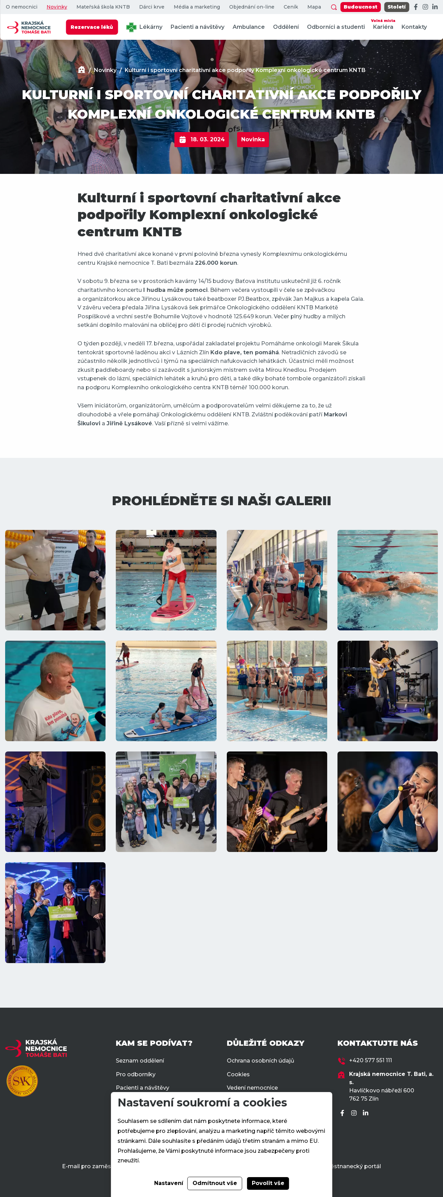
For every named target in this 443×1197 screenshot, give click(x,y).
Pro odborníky (136, 1074)
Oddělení (286, 27)
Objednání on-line (251, 7)
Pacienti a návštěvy (197, 27)
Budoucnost (360, 7)
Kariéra (383, 23)
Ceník (291, 7)
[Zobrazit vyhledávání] (334, 7)
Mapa (314, 7)
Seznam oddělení (140, 1060)
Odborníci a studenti (336, 27)
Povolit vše (268, 1183)
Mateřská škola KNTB (103, 7)
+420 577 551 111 (370, 1060)
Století (396, 7)
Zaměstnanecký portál (349, 1166)
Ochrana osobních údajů (260, 1060)
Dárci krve (151, 7)
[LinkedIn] (435, 7)
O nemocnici (21, 7)
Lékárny (144, 27)
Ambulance (249, 27)
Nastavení (168, 1183)
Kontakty (414, 27)
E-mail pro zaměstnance (96, 1166)
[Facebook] (416, 7)
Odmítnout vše (215, 1183)
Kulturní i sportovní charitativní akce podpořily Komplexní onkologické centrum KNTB (245, 70)
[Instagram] (425, 7)
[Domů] (81, 70)
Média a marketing (197, 7)
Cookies (238, 1074)
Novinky (57, 7)
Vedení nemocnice (252, 1088)
